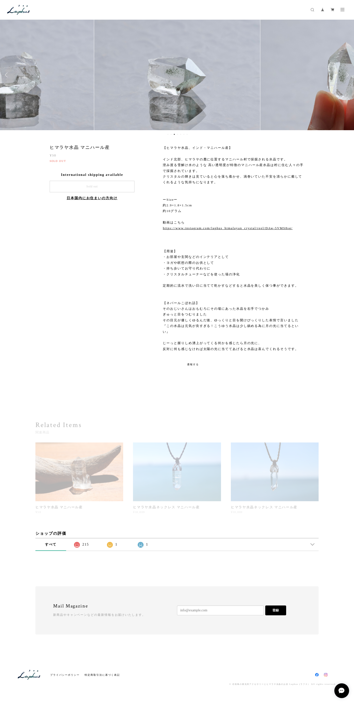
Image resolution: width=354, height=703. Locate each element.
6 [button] (183, 134)
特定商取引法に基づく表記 (102, 675)
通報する (193, 364)
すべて (51, 544)
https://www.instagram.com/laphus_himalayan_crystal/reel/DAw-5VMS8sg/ (228, 228)
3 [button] (174, 134)
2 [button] (171, 134)
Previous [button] (7, 74)
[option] (177, 75)
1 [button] (167, 134)
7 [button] (187, 134)
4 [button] (177, 134)
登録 (275, 610)
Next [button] (346, 74)
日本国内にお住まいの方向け (92, 198)
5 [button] (180, 134)
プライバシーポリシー (64, 675)
